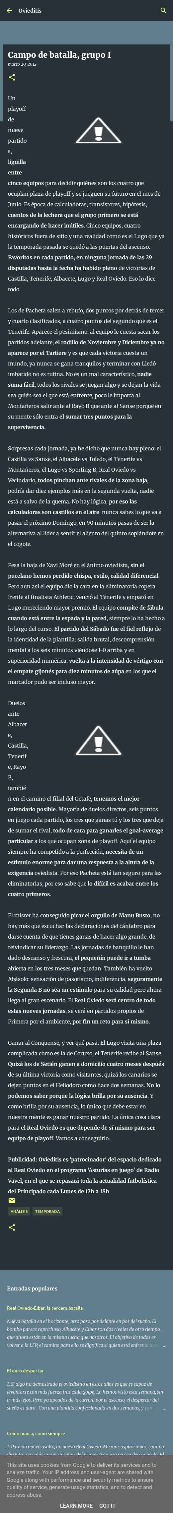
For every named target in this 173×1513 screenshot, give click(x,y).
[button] (12, 77)
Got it (107, 1506)
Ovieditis (30, 10)
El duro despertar (25, 1370)
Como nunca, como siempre (36, 1433)
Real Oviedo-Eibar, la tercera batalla (45, 1308)
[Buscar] (164, 11)
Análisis (19, 1211)
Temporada (47, 1211)
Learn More (76, 1506)
